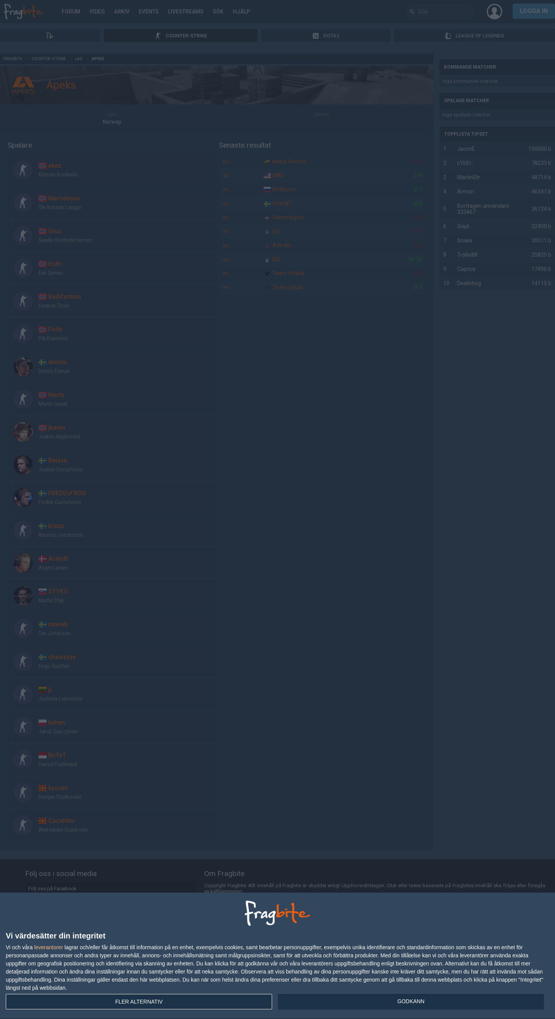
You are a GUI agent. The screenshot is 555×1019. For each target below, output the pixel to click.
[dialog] (277, 956)
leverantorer (48, 947)
